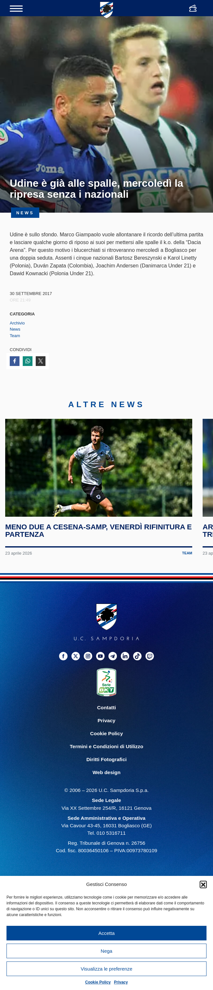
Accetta (106, 933)
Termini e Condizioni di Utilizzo (106, 746)
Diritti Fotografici (106, 759)
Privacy (121, 982)
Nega (106, 951)
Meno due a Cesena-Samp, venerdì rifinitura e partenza (98, 530)
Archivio (17, 323)
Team (15, 335)
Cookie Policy (98, 982)
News (15, 329)
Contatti (106, 707)
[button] (203, 884)
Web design (106, 772)
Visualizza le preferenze (106, 969)
